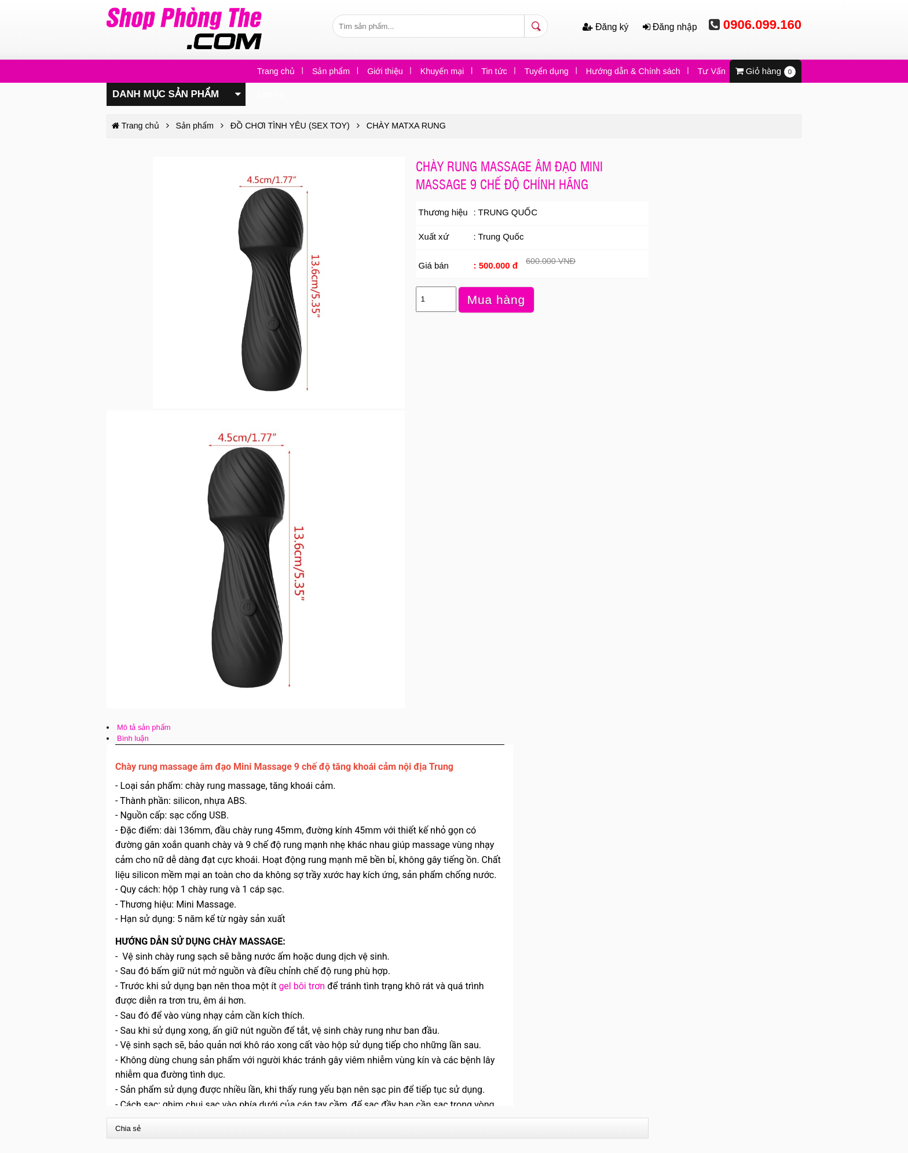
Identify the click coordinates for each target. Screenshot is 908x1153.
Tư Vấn (712, 71)
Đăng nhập (670, 27)
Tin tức (494, 71)
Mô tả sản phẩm (144, 727)
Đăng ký (607, 27)
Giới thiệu (385, 71)
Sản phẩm (331, 71)
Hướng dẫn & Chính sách (633, 71)
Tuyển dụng (547, 71)
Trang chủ (276, 71)
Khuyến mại (442, 71)
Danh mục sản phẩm (176, 93)
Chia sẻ (128, 1128)
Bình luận (133, 738)
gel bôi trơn (302, 986)
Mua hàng (496, 299)
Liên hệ (270, 94)
